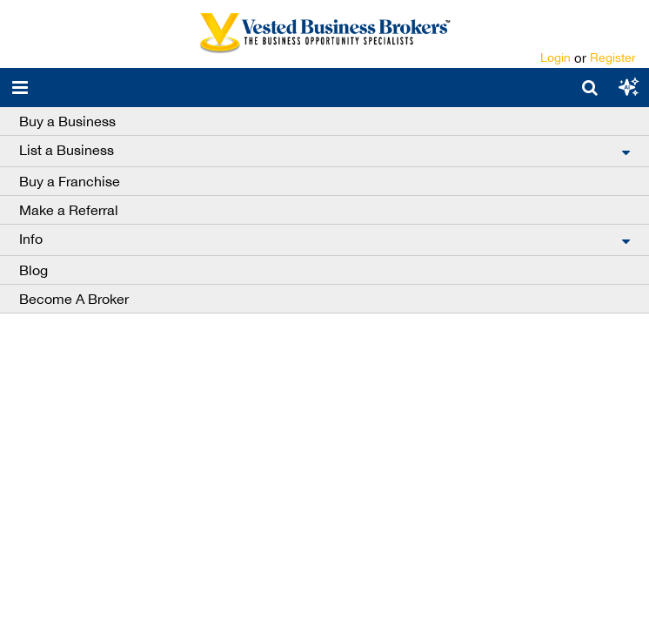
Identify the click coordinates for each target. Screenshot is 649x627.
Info (31, 238)
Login (555, 57)
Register (613, 57)
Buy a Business (67, 121)
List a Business (66, 150)
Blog (33, 270)
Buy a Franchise (69, 181)
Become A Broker (74, 299)
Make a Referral (68, 210)
